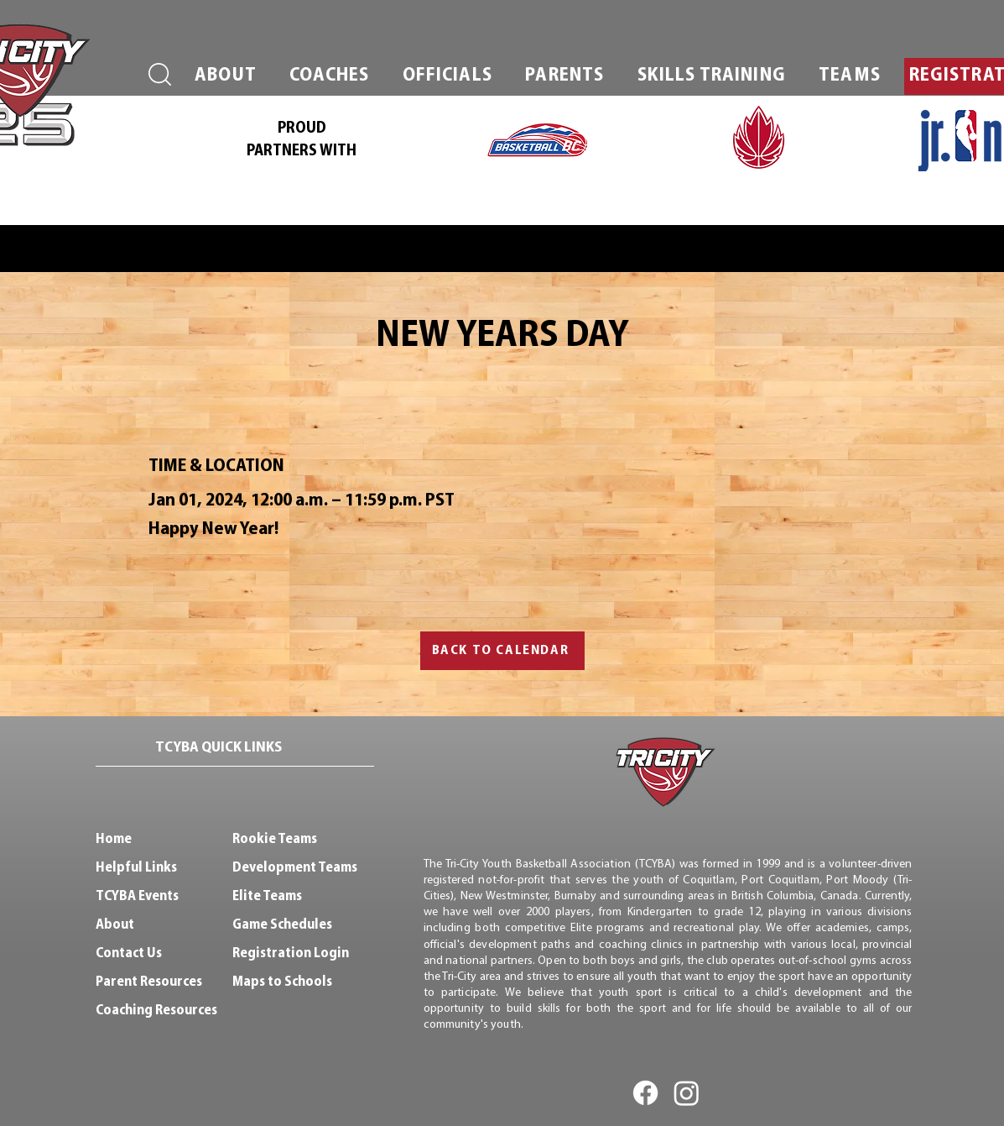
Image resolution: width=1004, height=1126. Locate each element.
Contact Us (129, 953)
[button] (226, 76)
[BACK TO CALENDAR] (502, 650)
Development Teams (294, 868)
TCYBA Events (137, 896)
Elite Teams (267, 896)
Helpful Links (136, 868)
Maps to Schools (282, 982)
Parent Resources (149, 982)
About (115, 925)
